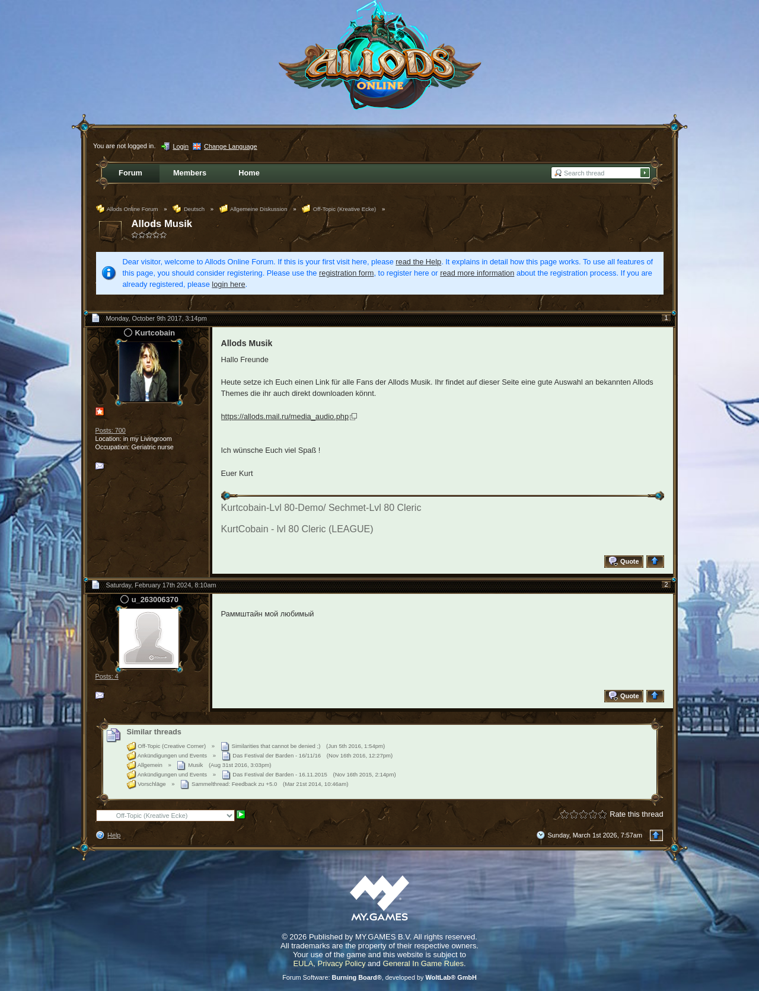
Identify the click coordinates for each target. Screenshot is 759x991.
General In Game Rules (423, 963)
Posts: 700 (110, 430)
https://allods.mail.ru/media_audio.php (285, 416)
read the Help (418, 261)
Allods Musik (162, 223)
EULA (303, 963)
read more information (477, 272)
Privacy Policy (342, 963)
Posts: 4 (107, 676)
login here (228, 284)
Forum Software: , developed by (379, 977)
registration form (346, 272)
